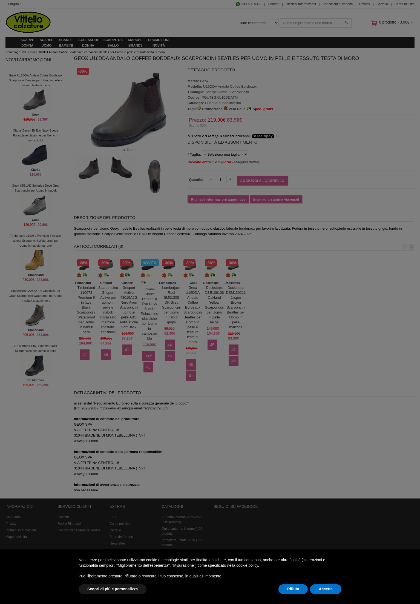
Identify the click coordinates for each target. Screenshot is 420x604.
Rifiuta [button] (293, 589)
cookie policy (247, 565)
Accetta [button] (326, 589)
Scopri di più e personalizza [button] (112, 589)
